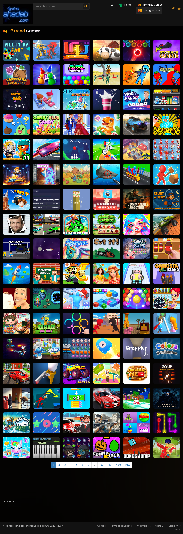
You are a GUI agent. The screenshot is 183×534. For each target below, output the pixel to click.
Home (125, 5)
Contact (101, 525)
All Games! (9, 501)
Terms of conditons (121, 525)
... (94, 464)
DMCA (177, 529)
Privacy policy (143, 525)
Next (118, 464)
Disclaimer (174, 525)
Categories (149, 10)
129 (101, 464)
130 (109, 464)
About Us (160, 525)
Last (127, 464)
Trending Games (150, 4)
